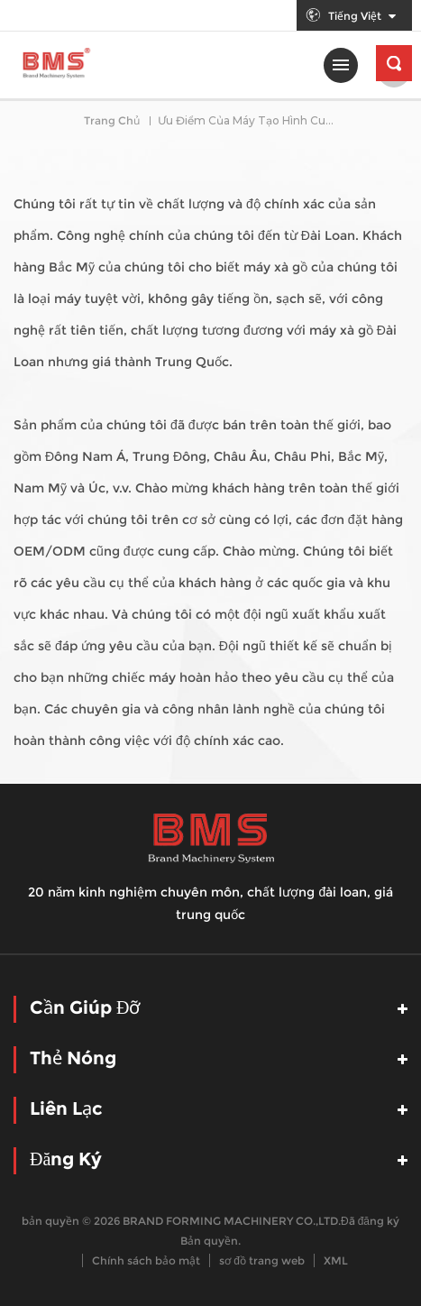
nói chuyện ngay (398, 1283)
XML (336, 1260)
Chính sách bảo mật (146, 1260)
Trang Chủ (112, 120)
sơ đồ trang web (262, 1260)
